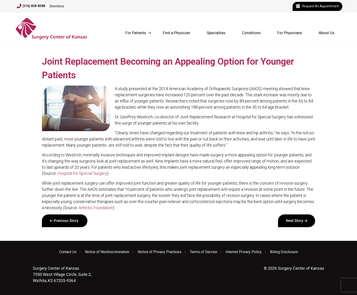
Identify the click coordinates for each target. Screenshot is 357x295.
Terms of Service (203, 252)
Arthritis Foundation (96, 207)
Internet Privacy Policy (244, 252)
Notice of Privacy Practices (159, 252)
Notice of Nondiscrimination (107, 252)
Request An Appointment (317, 6)
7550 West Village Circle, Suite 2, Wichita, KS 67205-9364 (62, 274)
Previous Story (66, 221)
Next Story (294, 221)
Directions (57, 6)
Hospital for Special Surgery (82, 173)
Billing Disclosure (284, 252)
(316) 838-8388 (31, 6)
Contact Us (67, 252)
